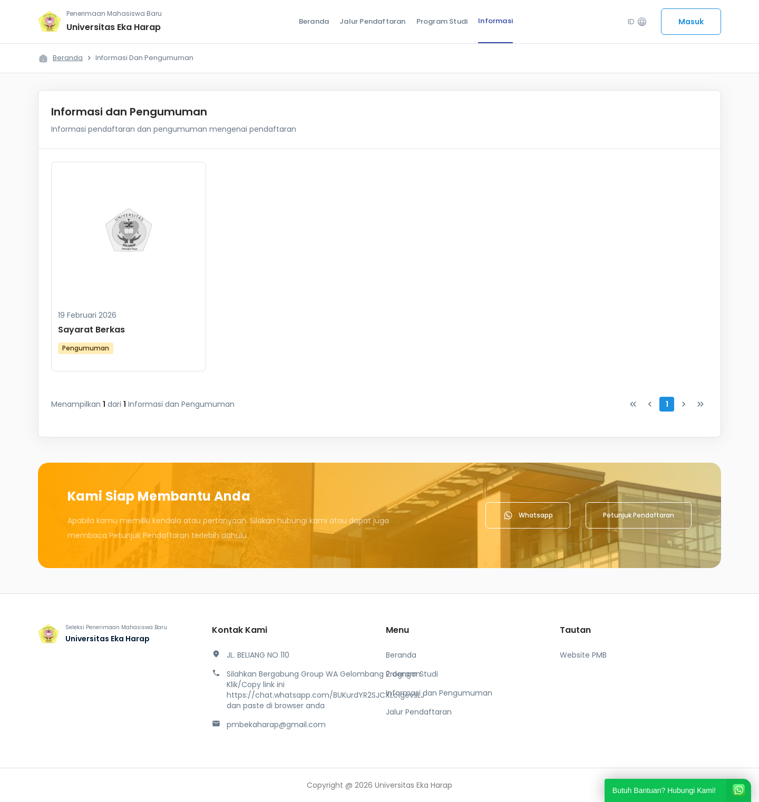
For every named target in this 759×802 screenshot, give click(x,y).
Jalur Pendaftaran (372, 21)
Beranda (314, 21)
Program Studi (442, 21)
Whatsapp (528, 515)
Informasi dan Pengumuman (439, 693)
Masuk (691, 21)
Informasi (495, 21)
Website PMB (583, 655)
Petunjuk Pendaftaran (638, 515)
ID (637, 21)
